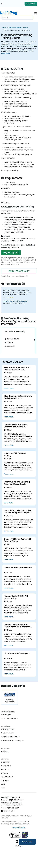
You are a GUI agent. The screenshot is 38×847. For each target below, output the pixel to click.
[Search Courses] (17, 17)
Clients (4, 773)
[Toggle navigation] (35, 13)
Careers (5, 780)
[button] (34, 340)
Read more (5, 54)
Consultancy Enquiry (10, 736)
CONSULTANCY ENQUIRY (19, 271)
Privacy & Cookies (19, 828)
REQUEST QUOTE (11, 252)
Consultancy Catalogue (12, 740)
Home (4, 27)
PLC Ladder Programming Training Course (17, 30)
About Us (5, 762)
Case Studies (7, 733)
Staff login (19, 846)
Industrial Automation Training (18, 27)
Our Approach (8, 729)
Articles (5, 751)
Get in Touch (27, 842)
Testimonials (7, 777)
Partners (5, 769)
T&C (3, 788)
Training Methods (9, 718)
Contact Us (30, 3)
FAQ (3, 784)
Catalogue (6, 715)
